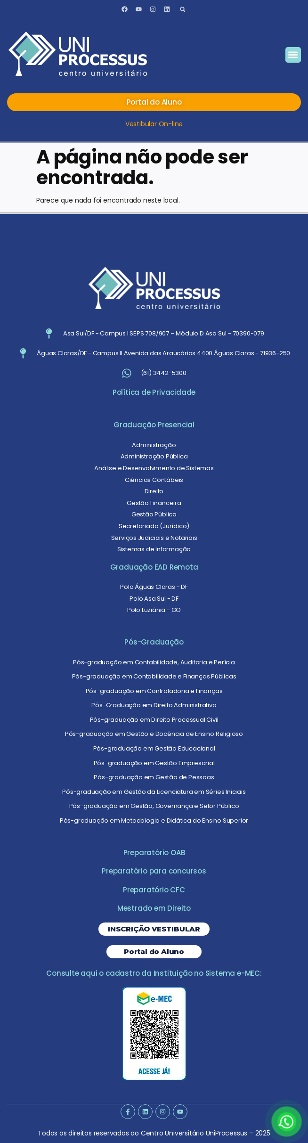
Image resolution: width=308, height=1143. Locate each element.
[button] (182, 9)
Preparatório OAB (154, 852)
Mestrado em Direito (154, 908)
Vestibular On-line (154, 124)
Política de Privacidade (154, 392)
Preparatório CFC (154, 890)
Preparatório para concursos (154, 871)
